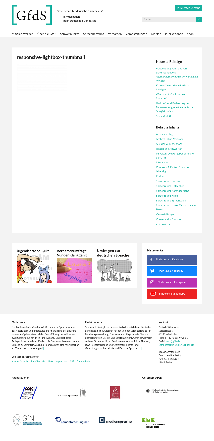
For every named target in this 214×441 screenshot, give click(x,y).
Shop (190, 34)
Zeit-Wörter (163, 223)
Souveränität (163, 116)
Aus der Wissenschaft (169, 143)
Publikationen (174, 34)
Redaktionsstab (94, 322)
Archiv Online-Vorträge (169, 138)
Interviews (162, 162)
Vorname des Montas (168, 219)
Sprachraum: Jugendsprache (172, 190)
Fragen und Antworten (169, 148)
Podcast (161, 176)
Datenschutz (83, 361)
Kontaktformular (20, 361)
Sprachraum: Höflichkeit (170, 185)
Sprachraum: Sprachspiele (171, 200)
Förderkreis (18, 322)
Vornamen (115, 34)
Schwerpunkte (69, 34)
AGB (72, 361)
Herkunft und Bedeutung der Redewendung (175, 107)
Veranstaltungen (136, 34)
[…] (44, 348)
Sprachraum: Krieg (167, 195)
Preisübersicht (38, 361)
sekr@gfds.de (173, 341)
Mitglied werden (22, 34)
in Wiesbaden (71, 16)
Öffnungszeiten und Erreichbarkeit (176, 344)
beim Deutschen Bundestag (79, 20)
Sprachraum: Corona (168, 181)
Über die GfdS (46, 34)
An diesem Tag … (165, 134)
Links (50, 361)
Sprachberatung (93, 34)
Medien (156, 34)
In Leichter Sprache (188, 8)
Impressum (61, 361)
